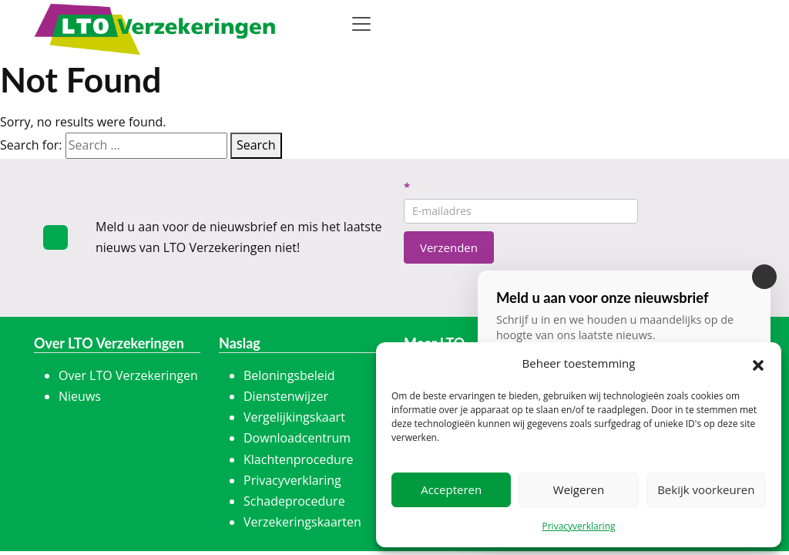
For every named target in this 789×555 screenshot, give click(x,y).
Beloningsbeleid (289, 375)
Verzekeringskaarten (302, 521)
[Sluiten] (764, 276)
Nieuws (80, 396)
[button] (758, 364)
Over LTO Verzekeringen (128, 375)
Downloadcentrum (297, 437)
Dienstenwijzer (285, 396)
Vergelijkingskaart (294, 417)
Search (256, 144)
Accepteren (451, 489)
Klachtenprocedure (298, 459)
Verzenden (449, 247)
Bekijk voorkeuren (705, 489)
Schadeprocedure (294, 501)
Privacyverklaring (578, 526)
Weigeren (578, 489)
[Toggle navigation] (361, 24)
